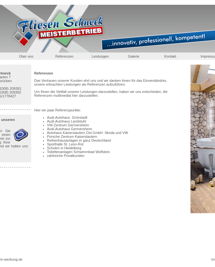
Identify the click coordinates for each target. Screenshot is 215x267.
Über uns (26, 56)
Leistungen (100, 56)
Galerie (133, 56)
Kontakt (170, 56)
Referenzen (64, 56)
